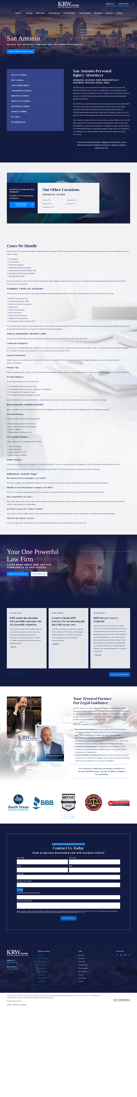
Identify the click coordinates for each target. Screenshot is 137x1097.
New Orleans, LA (43, 971)
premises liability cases (28, 271)
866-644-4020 (111, 6)
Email (71, 866)
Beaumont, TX (42, 962)
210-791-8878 (124, 6)
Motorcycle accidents (16, 265)
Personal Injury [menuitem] (70, 13)
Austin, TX (41, 955)
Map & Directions (85, 37)
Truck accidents (14, 262)
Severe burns (13, 307)
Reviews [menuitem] (109, 13)
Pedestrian (12, 268)
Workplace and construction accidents (22, 273)
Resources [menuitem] (98, 13)
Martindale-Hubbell (100, 129)
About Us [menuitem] (18, 13)
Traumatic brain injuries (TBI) (19, 301)
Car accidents (13, 259)
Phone (19, 866)
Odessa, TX (41, 975)
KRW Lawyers (80, 87)
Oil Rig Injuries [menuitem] (54, 13)
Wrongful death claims (17, 276)
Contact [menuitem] (119, 13)
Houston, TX (41, 965)
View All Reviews (119, 675)
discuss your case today (24, 205)
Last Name (72, 858)
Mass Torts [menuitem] (40, 13)
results (112, 112)
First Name (20, 858)
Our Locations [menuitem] (84, 13)
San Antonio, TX (43, 978)
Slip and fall (13, 271)
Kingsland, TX (42, 968)
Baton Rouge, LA (43, 958)
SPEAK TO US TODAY (18, 574)
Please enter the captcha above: (28, 893)
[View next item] (22, 674)
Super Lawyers (118, 126)
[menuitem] (9, 1005)
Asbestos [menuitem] (28, 13)
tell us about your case (20, 51)
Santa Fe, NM (42, 981)
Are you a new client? (24, 881)
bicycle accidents (25, 268)
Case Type (20, 874)
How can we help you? (25, 901)
